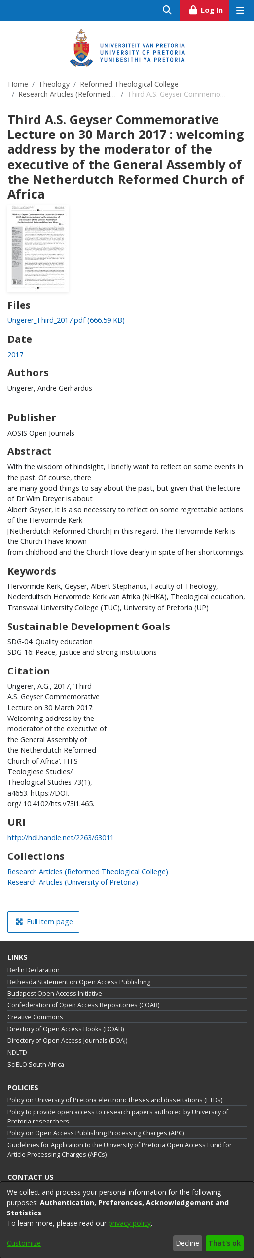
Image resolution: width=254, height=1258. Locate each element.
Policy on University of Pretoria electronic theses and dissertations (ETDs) (114, 1100)
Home (18, 84)
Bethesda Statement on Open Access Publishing (78, 982)
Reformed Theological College (129, 84)
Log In (209, 9)
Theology (54, 84)
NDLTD (17, 1052)
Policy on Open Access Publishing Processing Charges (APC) (95, 1133)
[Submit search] (167, 10)
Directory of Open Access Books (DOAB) (65, 1029)
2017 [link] (15, 354)
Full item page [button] (44, 921)
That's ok (224, 1243)
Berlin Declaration (33, 970)
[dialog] (127, 1220)
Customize (24, 1243)
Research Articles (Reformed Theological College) (67, 94)
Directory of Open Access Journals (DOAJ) (67, 1040)
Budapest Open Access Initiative (54, 993)
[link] (66, 320)
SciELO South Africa (35, 1064)
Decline (187, 1243)
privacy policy (130, 1223)
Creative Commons (35, 1017)
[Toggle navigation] (240, 10)
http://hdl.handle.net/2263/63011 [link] (60, 837)
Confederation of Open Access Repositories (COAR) (83, 1005)
